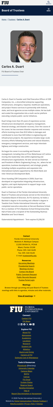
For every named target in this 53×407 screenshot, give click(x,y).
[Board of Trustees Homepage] (13, 10)
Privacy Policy (30, 404)
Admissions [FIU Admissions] (26, 335)
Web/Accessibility (17, 404)
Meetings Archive (27, 269)
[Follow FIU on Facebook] (24, 324)
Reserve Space (26, 385)
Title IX (26, 391)
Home (4, 19)
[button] (48, 2)
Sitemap (40, 404)
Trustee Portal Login (26, 280)
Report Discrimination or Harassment (26, 394)
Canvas (26, 377)
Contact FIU (26, 318)
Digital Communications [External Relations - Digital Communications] (23, 401)
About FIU (27, 332)
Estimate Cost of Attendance (26, 358)
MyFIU (26, 374)
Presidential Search (26, 266)
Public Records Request (26, 277)
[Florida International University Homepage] (14, 2)
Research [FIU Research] (26, 344)
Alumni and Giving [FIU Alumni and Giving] (26, 352)
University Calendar (27, 368)
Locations (26, 341)
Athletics (26, 349)
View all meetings (25, 296)
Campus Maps (26, 371)
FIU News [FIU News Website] (26, 321)
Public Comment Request (26, 274)
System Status (26, 382)
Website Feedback (40, 401)
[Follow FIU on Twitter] (27, 324)
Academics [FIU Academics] (26, 338)
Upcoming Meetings (26, 263)
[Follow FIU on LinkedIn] (22, 324)
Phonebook (21, 365)
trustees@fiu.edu (30, 256)
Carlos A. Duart (23, 19)
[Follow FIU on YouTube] (31, 324)
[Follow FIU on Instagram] (19, 324)
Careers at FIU (26, 355)
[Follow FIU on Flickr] (34, 324)
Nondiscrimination (26, 388)
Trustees (11, 19)
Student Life (26, 346)
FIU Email (26, 380)
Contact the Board (26, 272)
